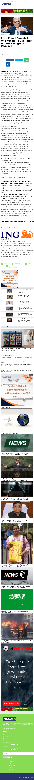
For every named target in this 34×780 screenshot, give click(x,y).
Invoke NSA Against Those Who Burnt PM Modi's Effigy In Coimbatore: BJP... (25, 291)
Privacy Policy (6, 736)
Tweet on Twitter (19, 60)
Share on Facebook (10, 60)
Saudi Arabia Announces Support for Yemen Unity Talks (14, 611)
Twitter (9, 763)
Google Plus (11, 765)
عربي (21, 1)
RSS (9, 771)
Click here (12, 728)
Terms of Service (7, 734)
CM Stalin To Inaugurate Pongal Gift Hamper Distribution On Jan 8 (14, 565)
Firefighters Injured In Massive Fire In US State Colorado (16, 641)
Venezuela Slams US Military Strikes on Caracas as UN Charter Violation (15, 587)
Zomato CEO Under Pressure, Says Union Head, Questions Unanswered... (24, 303)
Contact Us (5, 738)
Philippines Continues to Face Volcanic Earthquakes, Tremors (15, 432)
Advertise (5, 740)
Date (3, 55)
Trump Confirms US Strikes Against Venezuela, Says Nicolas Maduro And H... (25, 308)
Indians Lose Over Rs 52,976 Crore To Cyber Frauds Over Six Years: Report (15, 498)
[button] (24, 1)
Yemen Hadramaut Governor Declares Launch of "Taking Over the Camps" (15, 453)
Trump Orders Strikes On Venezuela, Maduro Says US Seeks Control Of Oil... (24, 320)
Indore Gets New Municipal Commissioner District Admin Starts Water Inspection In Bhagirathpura (14, 520)
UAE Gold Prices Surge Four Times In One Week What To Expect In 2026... (24, 297)
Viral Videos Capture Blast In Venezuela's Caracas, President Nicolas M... (25, 314)
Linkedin (10, 769)
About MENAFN (7, 742)
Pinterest (10, 767)
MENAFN (4, 71)
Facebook (10, 761)
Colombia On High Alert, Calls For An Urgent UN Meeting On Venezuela (15, 479)
